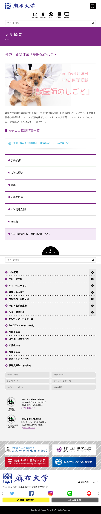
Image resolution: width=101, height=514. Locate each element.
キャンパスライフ (18, 285)
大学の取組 (17, 197)
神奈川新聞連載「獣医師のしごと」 (31, 233)
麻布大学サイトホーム (89, 482)
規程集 (14, 221)
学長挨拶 (16, 160)
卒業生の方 (14, 345)
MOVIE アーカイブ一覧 (21, 319)
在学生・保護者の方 (19, 338)
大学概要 (13, 272)
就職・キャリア (16, 292)
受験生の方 (14, 332)
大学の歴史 (17, 172)
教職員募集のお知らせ (20, 365)
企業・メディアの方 (19, 358)
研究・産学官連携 (18, 305)
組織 (13, 184)
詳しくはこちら (29, 408)
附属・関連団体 (16, 312)
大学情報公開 (18, 209)
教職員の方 (14, 352)
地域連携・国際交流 (19, 298)
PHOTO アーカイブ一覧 (21, 325)
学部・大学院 (15, 279)
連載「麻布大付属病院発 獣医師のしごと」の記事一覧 (41, 143)
